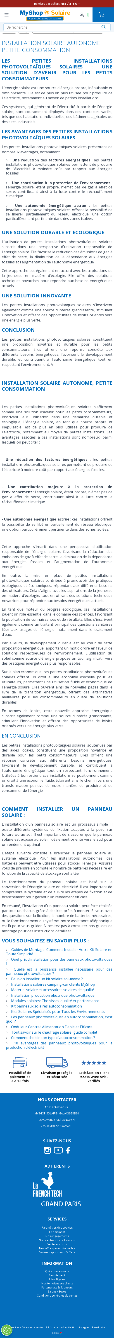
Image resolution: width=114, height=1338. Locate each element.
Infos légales (57, 1279)
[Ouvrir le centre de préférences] (6, 1330)
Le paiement (57, 1232)
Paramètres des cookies (57, 1227)
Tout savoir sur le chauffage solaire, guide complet (54, 1032)
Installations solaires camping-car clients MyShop (53, 984)
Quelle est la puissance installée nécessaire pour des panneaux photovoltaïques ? (59, 971)
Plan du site (98, 1327)
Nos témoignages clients (57, 1283)
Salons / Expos (57, 1291)
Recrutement (57, 1275)
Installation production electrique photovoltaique (53, 995)
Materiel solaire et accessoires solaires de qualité (52, 989)
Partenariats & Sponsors (57, 1287)
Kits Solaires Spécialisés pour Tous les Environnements (58, 1011)
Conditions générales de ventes (57, 1295)
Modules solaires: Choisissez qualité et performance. (55, 1000)
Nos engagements (57, 1236)
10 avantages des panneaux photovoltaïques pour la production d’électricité (59, 1045)
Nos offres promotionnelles (57, 1248)
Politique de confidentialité (60, 1327)
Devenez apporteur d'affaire (57, 1252)
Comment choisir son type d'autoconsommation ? (53, 1037)
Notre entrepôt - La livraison (57, 1240)
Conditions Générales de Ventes (26, 1327)
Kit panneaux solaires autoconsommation (46, 1006)
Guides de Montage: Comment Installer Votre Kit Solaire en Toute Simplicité (59, 951)
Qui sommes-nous (57, 1271)
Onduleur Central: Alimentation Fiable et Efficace (52, 1026)
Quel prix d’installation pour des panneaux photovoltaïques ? (59, 961)
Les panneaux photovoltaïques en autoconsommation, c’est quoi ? (59, 1019)
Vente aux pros (57, 1244)
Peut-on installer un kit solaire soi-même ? (47, 978)
